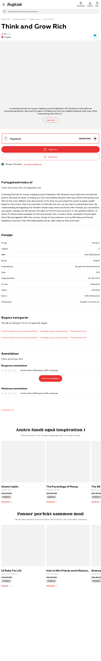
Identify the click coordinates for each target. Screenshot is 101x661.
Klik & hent (50, 157)
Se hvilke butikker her (33, 164)
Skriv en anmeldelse (50, 378)
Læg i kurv (50, 149)
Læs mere (50, 120)
